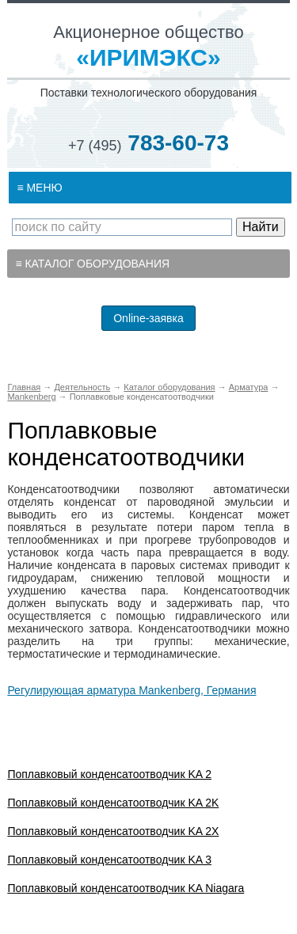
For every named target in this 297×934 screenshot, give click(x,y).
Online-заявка (148, 318)
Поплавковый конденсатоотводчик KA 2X (113, 831)
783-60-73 (148, 143)
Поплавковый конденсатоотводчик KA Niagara (125, 888)
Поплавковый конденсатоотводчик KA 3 (109, 859)
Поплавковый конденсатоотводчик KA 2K (113, 802)
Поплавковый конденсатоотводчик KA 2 (109, 774)
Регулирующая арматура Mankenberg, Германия (131, 690)
